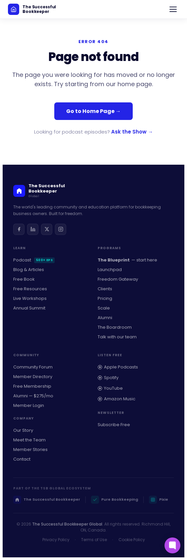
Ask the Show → (132, 131)
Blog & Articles (28, 269)
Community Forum (33, 367)
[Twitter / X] (46, 229)
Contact (21, 459)
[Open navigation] (173, 9)
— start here (127, 260)
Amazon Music (116, 399)
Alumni (105, 317)
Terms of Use (94, 539)
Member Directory (32, 376)
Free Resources (30, 289)
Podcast (34, 260)
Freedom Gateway (118, 279)
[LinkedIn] (32, 229)
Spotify (108, 377)
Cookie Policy (131, 539)
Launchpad (110, 269)
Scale (104, 308)
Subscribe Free (114, 424)
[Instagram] (60, 229)
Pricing (105, 298)
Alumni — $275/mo (33, 396)
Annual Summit (29, 308)
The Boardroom (115, 327)
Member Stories (30, 449)
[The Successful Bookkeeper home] (32, 9)
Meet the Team (29, 440)
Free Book (24, 279)
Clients (105, 289)
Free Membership (32, 386)
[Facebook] (18, 229)
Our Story (23, 430)
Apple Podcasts (118, 367)
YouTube (110, 388)
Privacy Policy (56, 539)
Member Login (28, 405)
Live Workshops (30, 298)
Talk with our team (117, 337)
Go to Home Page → (93, 111)
